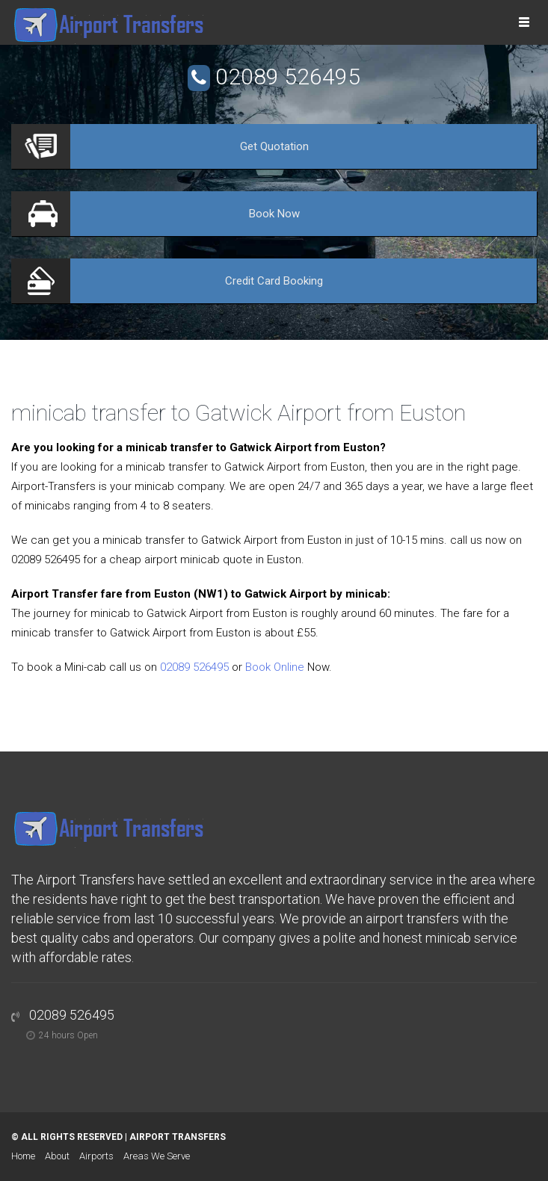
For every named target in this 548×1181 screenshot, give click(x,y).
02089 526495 (287, 76)
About (57, 1156)
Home (23, 1156)
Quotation (274, 146)
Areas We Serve (156, 1156)
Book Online (274, 667)
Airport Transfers (177, 1137)
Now (274, 213)
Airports (96, 1156)
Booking (274, 281)
